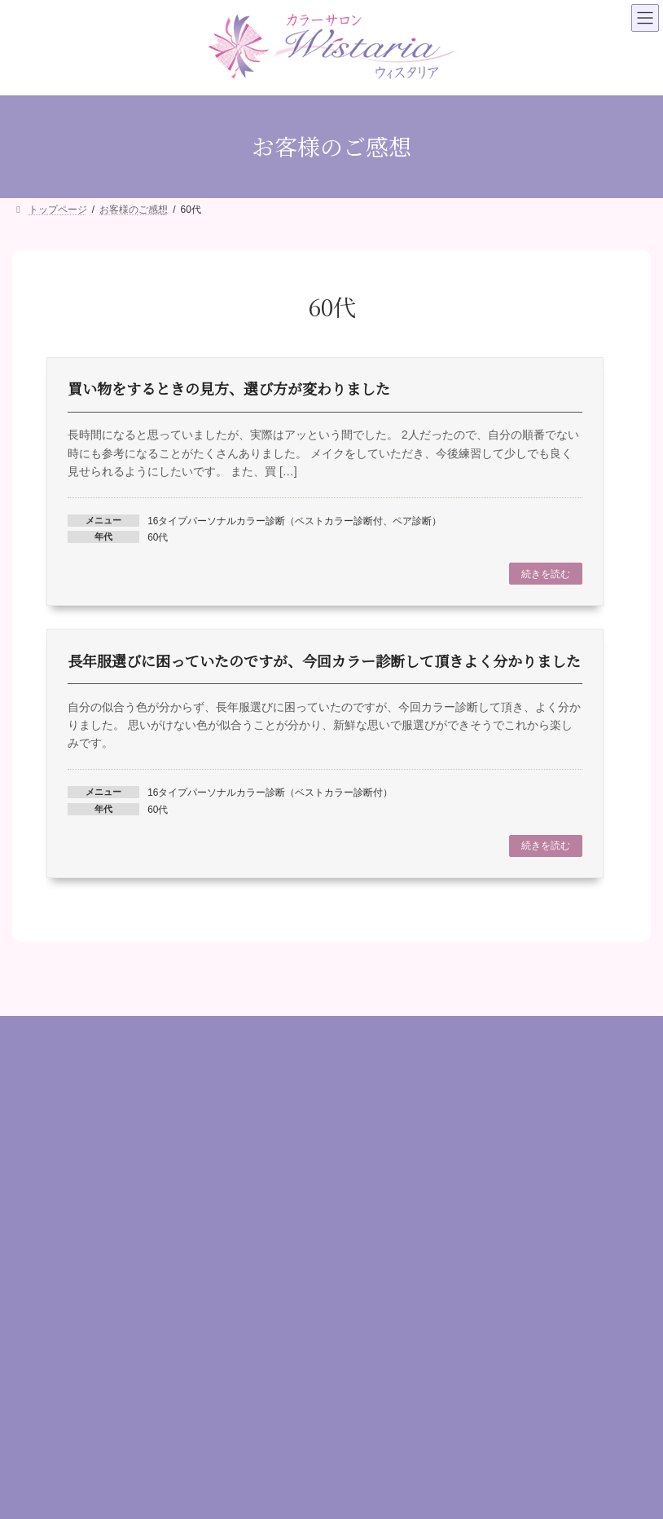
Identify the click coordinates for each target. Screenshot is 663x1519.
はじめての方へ (386, 1117)
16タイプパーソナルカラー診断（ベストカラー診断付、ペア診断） (294, 521)
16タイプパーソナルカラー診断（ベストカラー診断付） (270, 792)
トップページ (380, 1092)
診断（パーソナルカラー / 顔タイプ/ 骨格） (119, 1308)
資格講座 (38, 1432)
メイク (33, 1332)
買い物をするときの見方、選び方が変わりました (229, 388)
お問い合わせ (380, 1241)
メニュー (370, 1166)
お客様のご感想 (386, 1192)
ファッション (49, 1357)
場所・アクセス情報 (396, 1217)
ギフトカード (49, 1407)
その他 (33, 1457)
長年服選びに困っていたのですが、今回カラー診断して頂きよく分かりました (324, 660)
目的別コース (49, 1382)
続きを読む (545, 574)
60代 (157, 537)
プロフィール (380, 1142)
